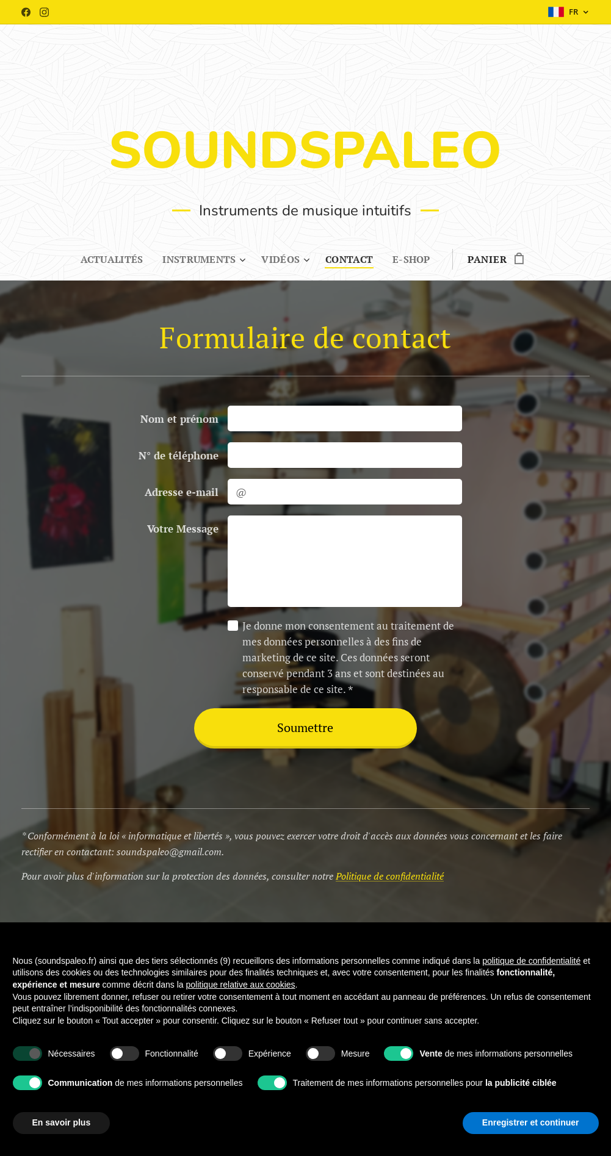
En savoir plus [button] (61, 1122)
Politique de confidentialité (390, 876)
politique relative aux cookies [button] (240, 984)
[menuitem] (112, 259)
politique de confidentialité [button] (531, 961)
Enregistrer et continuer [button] (530, 1122)
